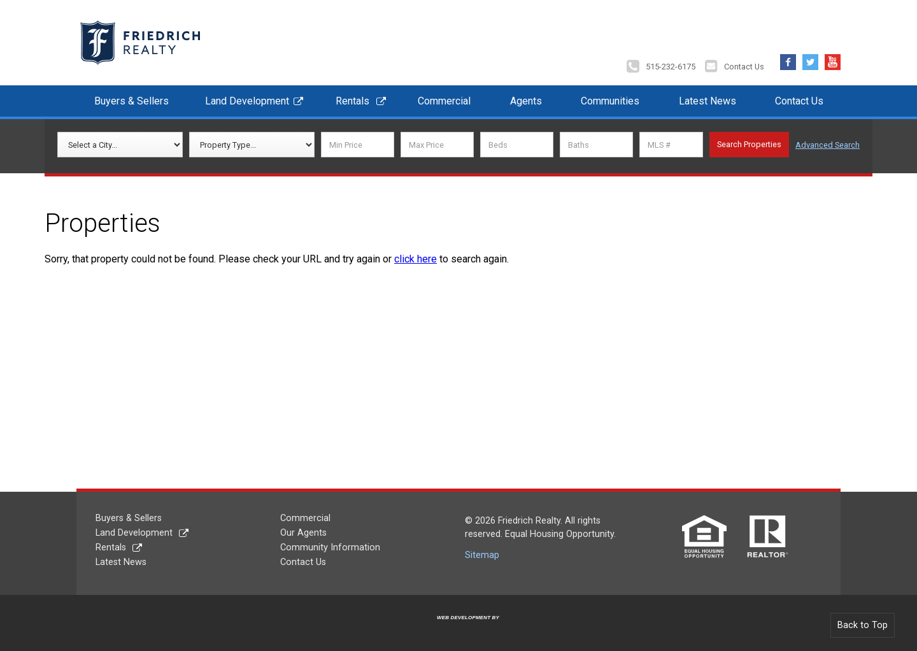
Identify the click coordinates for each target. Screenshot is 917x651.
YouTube (833, 59)
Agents (526, 101)
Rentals (352, 101)
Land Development (247, 101)
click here (415, 259)
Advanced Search (827, 145)
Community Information (330, 547)
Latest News (707, 101)
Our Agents (303, 532)
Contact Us (744, 66)
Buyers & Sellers (131, 101)
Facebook (788, 59)
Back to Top (862, 625)
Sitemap (482, 555)
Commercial (444, 101)
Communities (610, 101)
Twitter (810, 59)
